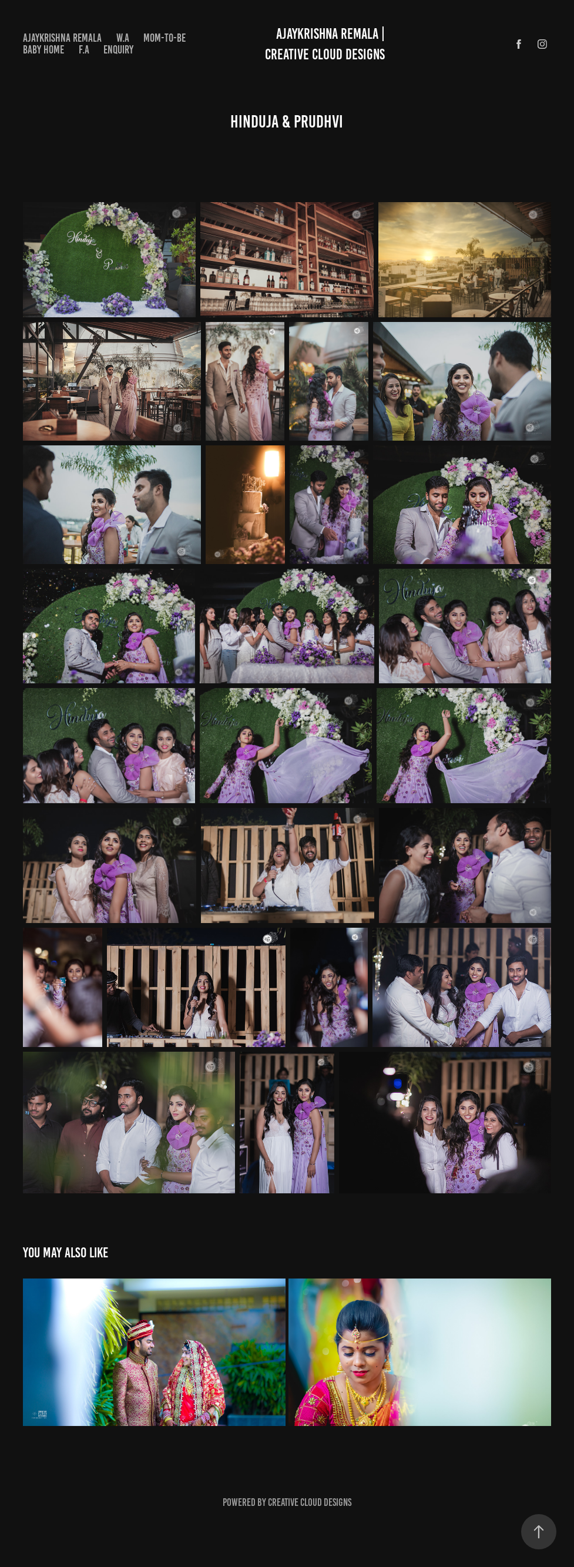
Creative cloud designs (309, 1502)
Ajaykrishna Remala (62, 38)
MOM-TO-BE (164, 38)
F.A (84, 49)
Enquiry (118, 49)
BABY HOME (43, 49)
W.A (122, 38)
